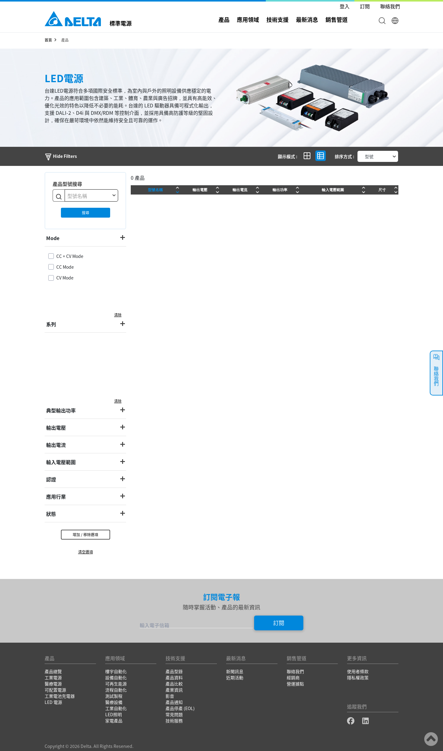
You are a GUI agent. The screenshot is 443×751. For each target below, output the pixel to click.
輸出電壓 (56, 427)
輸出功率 (280, 189)
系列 (51, 324)
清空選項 (85, 551)
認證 (51, 479)
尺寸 (382, 189)
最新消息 (307, 19)
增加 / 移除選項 (85, 534)
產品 (223, 19)
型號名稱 (155, 189)
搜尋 (85, 212)
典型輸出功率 (61, 410)
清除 (118, 314)
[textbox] (91, 196)
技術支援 (277, 19)
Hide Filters (61, 156)
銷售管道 (336, 19)
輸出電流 (56, 444)
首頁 (48, 39)
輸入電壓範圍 (61, 462)
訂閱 (278, 623)
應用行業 (56, 496)
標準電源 (121, 22)
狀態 (51, 513)
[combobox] (91, 195)
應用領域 (248, 19)
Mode (52, 238)
